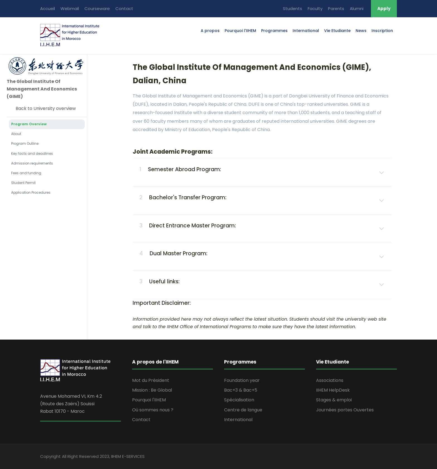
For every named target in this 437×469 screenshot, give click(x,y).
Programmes (274, 30)
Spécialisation (239, 400)
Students (292, 8)
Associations (329, 380)
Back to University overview (46, 108)
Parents (336, 8)
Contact (124, 8)
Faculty (315, 8)
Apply (383, 8)
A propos (210, 30)
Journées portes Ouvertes (345, 410)
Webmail (69, 8)
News (361, 30)
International (306, 30)
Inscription (382, 30)
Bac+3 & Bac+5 (240, 390)
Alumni (356, 8)
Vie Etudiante (337, 30)
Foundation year (242, 380)
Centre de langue (243, 410)
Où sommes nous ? (152, 410)
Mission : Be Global (152, 390)
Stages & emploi (334, 400)
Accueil (47, 8)
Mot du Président (150, 380)
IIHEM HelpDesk (333, 390)
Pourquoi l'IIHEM (240, 30)
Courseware (97, 8)
